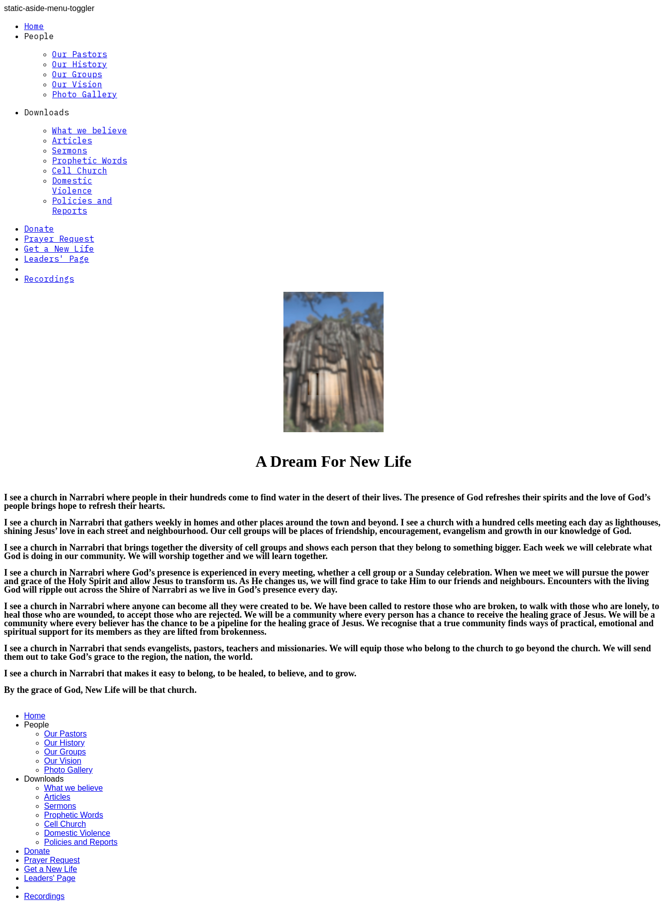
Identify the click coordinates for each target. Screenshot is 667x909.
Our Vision (77, 84)
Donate (39, 229)
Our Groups (77, 74)
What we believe (89, 130)
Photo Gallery (84, 94)
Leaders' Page (56, 259)
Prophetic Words (89, 160)
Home (34, 26)
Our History (79, 64)
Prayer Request (59, 239)
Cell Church (79, 170)
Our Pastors (79, 54)
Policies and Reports (82, 206)
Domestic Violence (72, 185)
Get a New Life (59, 249)
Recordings (49, 279)
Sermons (69, 150)
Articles (72, 140)
